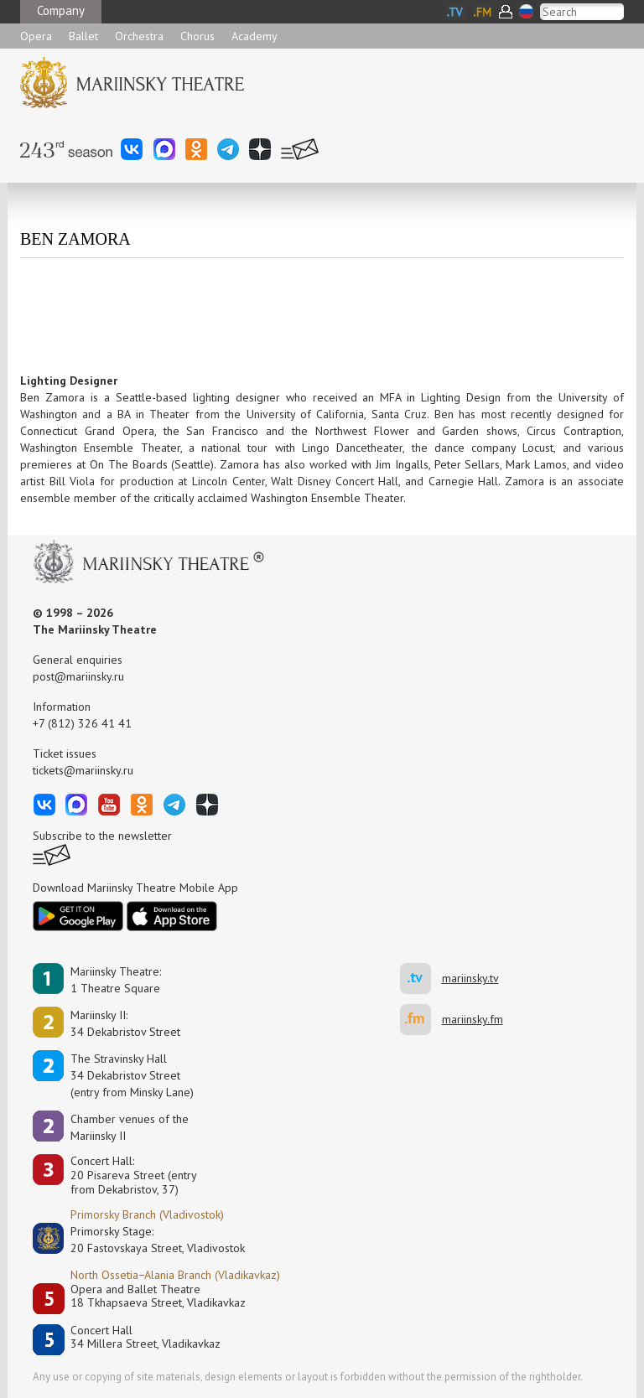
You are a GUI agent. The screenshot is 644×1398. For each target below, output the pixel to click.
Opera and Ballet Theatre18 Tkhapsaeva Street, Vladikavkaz (158, 1296)
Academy (254, 36)
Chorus (197, 36)
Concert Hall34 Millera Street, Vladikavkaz (145, 1337)
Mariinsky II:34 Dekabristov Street (125, 1023)
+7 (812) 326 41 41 (82, 723)
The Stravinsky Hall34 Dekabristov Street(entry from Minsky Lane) (132, 1075)
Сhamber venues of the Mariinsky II (129, 1127)
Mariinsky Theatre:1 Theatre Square (115, 980)
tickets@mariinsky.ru (83, 770)
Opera (36, 36)
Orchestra (139, 36)
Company (61, 10)
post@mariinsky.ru (78, 676)
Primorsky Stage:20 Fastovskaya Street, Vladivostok (145, 1240)
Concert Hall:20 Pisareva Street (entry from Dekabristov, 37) (133, 1175)
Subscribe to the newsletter (102, 835)
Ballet (83, 36)
